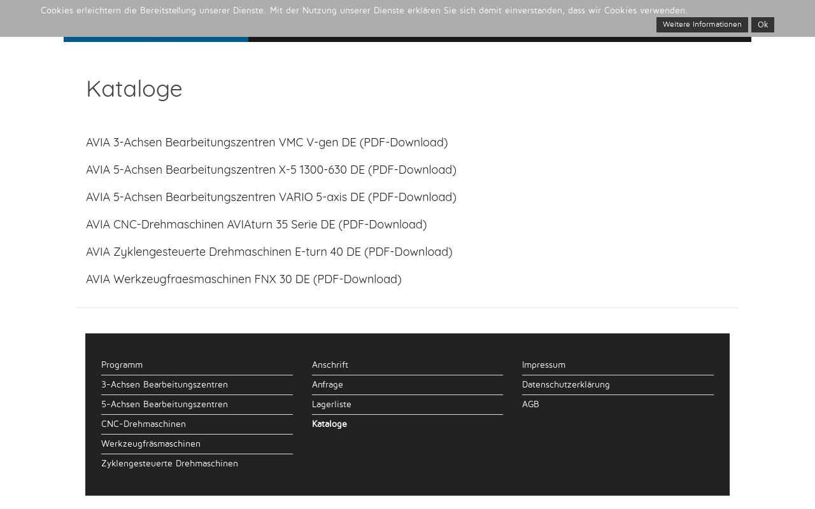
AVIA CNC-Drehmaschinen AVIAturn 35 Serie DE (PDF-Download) (256, 224)
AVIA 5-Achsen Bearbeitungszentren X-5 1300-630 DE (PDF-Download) (271, 169)
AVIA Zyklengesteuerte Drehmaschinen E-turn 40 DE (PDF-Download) (269, 251)
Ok (763, 24)
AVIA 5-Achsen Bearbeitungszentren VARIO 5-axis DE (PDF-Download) (271, 197)
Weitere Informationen (702, 24)
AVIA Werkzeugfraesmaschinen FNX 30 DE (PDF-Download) (244, 279)
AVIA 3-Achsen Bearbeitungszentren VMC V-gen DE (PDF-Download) (267, 142)
